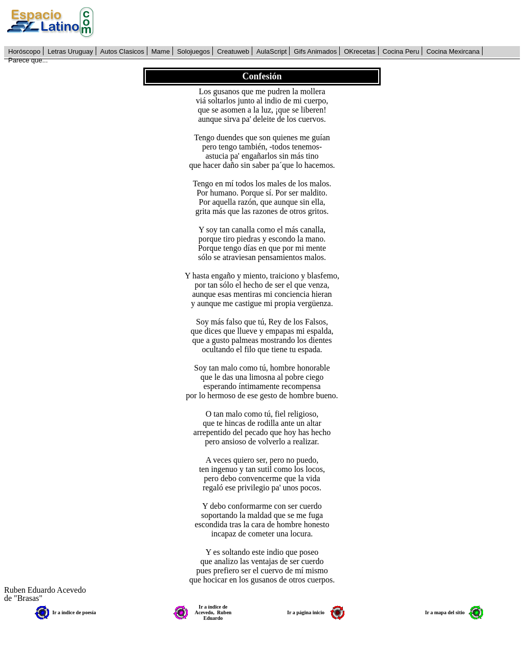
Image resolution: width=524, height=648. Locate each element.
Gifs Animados (315, 51)
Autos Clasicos (122, 51)
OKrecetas (359, 51)
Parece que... (28, 60)
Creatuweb (233, 51)
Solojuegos (193, 51)
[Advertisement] (312, 23)
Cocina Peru (401, 51)
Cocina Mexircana (452, 51)
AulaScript (271, 51)
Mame (160, 51)
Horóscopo (24, 51)
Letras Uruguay (70, 51)
